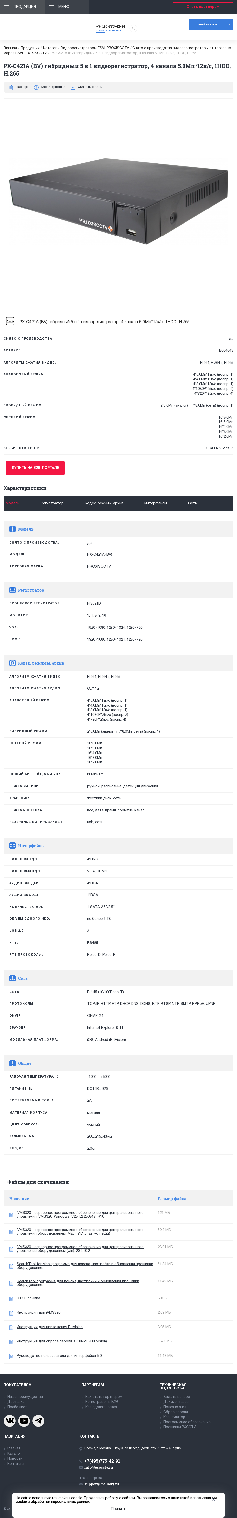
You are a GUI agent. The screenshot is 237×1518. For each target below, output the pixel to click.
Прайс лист (17, 1407)
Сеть (192, 503)
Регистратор (52, 503)
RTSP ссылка (28, 1298)
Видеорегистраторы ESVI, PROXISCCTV (95, 48)
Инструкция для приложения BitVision (50, 1327)
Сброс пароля (175, 1412)
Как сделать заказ (101, 1407)
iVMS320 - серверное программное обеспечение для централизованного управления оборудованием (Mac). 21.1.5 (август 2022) (80, 1231)
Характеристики (53, 87)
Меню (63, 7)
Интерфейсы (155, 503)
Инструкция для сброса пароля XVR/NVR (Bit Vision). (62, 1341)
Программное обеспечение (187, 1422)
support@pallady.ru (101, 1483)
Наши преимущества (25, 1397)
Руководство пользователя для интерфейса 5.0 (59, 1356)
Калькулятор (174, 1417)
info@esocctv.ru (98, 1467)
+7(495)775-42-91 (110, 26)
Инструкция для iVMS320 (38, 1312)
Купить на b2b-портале (35, 468)
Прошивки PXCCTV (179, 1427)
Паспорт (22, 87)
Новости (14, 1458)
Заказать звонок (109, 30)
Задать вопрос (176, 1397)
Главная (10, 48)
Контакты (15, 1464)
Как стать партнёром (103, 1397)
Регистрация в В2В (101, 1402)
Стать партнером (202, 7)
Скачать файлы (90, 87)
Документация (176, 1402)
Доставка (15, 1402)
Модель (12, 503)
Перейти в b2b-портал (208, 27)
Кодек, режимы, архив (104, 503)
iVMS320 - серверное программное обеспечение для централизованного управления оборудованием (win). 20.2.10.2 (80, 1249)
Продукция (25, 7)
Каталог (50, 48)
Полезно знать (176, 1407)
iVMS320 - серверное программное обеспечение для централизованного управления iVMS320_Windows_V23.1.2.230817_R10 (80, 1214)
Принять (118, 1509)
